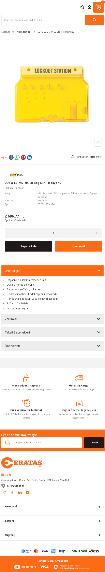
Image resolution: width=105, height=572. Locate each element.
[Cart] (98, 7)
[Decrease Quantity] (10, 233)
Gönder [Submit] (94, 442)
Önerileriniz (12, 346)
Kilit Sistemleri (45, 193)
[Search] (52, 20)
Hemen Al (78, 246)
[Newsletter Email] (41, 442)
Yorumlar (11, 319)
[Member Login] (89, 7)
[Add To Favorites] (98, 143)
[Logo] (21, 462)
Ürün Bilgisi (12, 270)
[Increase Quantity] (96, 233)
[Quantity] (53, 233)
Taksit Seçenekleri (17, 332)
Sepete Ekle (28, 246)
